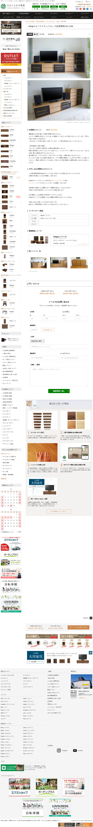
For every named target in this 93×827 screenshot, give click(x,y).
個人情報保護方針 (8, 371)
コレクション (33, 183)
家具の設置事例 (40, 21)
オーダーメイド (7, 465)
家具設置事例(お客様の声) (10, 110)
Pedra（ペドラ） (5, 710)
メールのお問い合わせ (79, 627)
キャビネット (69, 13)
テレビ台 (42, 0)
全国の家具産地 (7, 402)
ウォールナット (7, 468)
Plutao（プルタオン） (7, 745)
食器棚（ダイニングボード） (12, 83)
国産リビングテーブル (8, 261)
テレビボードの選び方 (9, 456)
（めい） (78, 315)
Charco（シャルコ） (28, 742)
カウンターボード (39, 17)
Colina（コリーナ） (28, 701)
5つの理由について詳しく (59, 511)
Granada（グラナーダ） (29, 710)
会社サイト (83, 697)
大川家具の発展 (7, 396)
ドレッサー (69, 17)
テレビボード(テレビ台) (7, 675)
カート (89, 1)
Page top (85, 618)
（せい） (64, 315)
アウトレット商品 (8, 444)
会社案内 (5, 377)
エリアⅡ (3, 718)
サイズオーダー (7, 89)
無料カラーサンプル (8, 113)
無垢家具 (29, 820)
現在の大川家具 (7, 399)
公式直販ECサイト (56, 820)
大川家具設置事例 (23, 13)
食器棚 (23, 17)
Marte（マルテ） (5, 730)
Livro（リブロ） (27, 713)
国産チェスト (5, 317)
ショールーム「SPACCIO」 (11, 380)
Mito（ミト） (4, 707)
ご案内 (4, 346)
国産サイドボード (6, 182)
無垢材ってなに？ (8, 405)
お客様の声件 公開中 (10, 31)
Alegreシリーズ (44, 215)
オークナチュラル (50, 21)
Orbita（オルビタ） (6, 733)
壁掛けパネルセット (9, 105)
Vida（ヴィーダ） (6, 698)
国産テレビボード (6, 126)
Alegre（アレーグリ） (29, 704)
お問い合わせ (85, 17)
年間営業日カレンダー (8, 532)
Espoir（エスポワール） (7, 750)
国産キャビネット (6, 212)
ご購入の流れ (7, 353)
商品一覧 (5, 91)
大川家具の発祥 (7, 393)
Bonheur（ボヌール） (29, 748)
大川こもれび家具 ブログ (54, 713)
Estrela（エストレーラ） (7, 736)
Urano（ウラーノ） (28, 727)
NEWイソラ (4, 713)
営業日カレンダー (7, 485)
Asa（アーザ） (27, 707)
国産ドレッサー (6, 300)
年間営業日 (89, 6)
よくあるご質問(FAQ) (9, 356)
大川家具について (7, 389)
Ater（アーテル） (28, 745)
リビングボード (7, 429)
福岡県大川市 (12, 820)
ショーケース (85, 13)
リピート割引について (9, 362)
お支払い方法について (9, 368)
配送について (7, 365)
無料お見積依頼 (7, 116)
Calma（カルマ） (28, 736)
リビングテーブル (8, 17)
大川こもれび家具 (30, 21)
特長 (4, 75)
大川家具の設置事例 (9, 350)
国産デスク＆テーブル (8, 308)
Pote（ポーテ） (27, 718)
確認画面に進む (59, 391)
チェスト (47, 0)
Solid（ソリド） (27, 698)
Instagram (64, 750)
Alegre (58, 21)
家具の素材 (6, 462)
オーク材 (5, 471)
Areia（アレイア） (6, 748)
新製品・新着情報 (8, 474)
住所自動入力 (47, 330)
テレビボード (39, 13)
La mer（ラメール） (28, 750)
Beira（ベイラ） (5, 727)
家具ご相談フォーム (8, 13)
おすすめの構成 (7, 107)
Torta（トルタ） (5, 742)
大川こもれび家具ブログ (9, 449)
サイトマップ (7, 383)
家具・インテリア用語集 (10, 408)
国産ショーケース (6, 252)
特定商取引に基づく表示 (10, 374)
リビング (27, 767)
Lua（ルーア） (5, 701)
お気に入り (80, 1)
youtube (80, 750)
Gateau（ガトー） (6, 753)
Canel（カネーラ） (28, 733)
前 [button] (27, 263)
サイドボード (54, 13)
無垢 (20, 0)
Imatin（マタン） (5, 756)
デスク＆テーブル (8, 441)
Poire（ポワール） (28, 753)
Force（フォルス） (28, 716)
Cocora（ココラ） (6, 716)
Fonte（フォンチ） (28, 739)
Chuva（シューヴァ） (29, 730)
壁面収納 (36, 766)
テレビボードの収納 (9, 459)
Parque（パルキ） (6, 739)
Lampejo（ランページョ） (8, 704)
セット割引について (9, 359)
